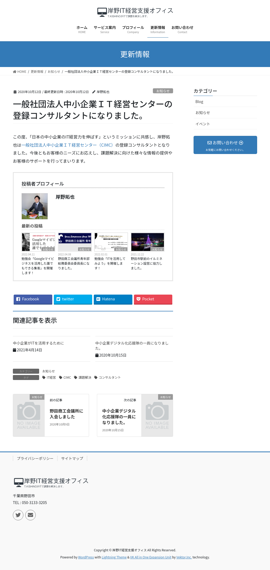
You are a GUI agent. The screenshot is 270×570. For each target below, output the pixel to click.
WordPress (86, 557)
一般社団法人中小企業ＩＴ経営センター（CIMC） (68, 145)
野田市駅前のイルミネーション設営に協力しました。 (146, 263)
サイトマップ (72, 458)
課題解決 (85, 377)
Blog (199, 101)
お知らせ (163, 90)
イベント (202, 123)
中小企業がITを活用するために (38, 343)
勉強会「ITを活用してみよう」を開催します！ (109, 263)
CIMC (67, 377)
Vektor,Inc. (184, 557)
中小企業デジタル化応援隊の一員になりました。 (132, 345)
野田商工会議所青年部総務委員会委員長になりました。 (74, 263)
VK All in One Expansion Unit (151, 557)
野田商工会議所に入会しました (66, 414)
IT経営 (51, 377)
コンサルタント (110, 377)
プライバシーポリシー (35, 458)
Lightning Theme (114, 557)
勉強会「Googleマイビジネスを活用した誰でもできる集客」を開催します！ (38, 265)
